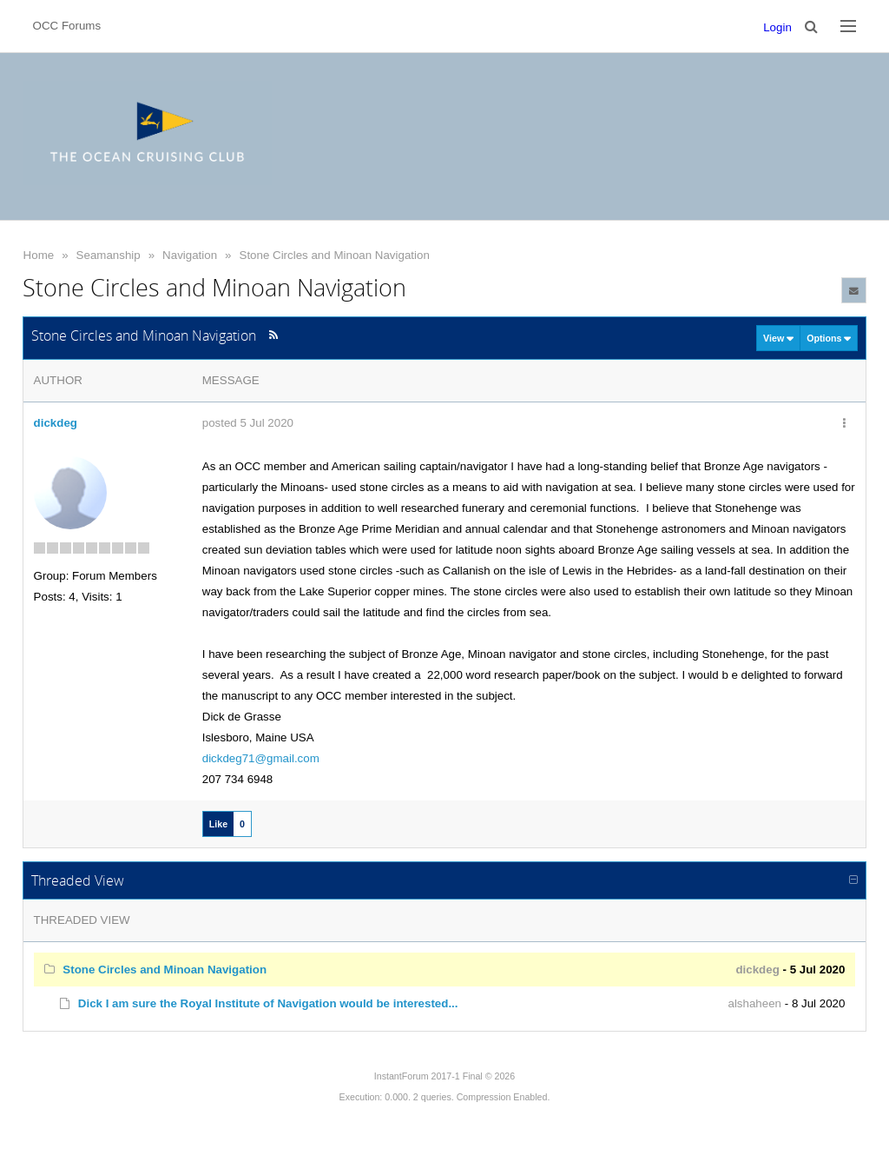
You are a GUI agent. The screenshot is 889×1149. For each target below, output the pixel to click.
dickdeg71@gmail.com (260, 758)
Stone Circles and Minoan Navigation (335, 255)
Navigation (189, 255)
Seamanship (108, 255)
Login (777, 27)
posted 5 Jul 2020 (247, 422)
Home (39, 255)
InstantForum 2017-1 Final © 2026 (444, 1076)
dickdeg (55, 422)
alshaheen (755, 1003)
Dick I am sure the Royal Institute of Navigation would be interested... (268, 1003)
